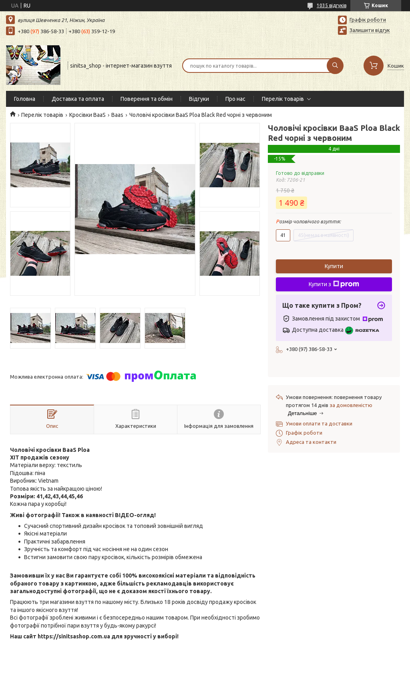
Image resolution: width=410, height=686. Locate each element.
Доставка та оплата (78, 99)
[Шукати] (335, 65)
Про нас (235, 99)
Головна (24, 99)
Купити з (334, 284)
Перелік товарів (283, 99)
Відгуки (199, 99)
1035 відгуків (331, 5)
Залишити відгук (370, 30)
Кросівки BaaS (87, 115)
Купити (334, 266)
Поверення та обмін (147, 99)
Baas (117, 115)
